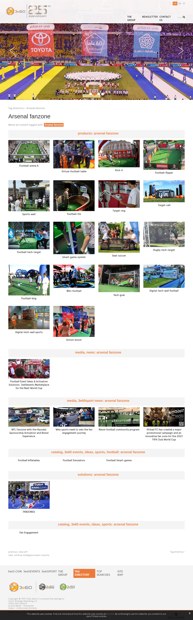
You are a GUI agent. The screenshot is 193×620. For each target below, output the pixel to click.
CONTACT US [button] (171, 14)
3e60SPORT (51, 571)
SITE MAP (131, 571)
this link (110, 614)
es (179, 3)
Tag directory (16, 108)
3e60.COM (15, 571)
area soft (23, 551)
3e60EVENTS (33, 571)
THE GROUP (69, 571)
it (183, 3)
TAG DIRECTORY (89, 571)
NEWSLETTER (154, 14)
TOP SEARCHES (112, 571)
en (174, 3)
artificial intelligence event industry (33, 555)
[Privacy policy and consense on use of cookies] (31, 609)
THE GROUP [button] (138, 14)
